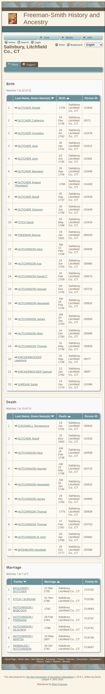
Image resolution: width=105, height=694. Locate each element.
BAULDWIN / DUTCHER (21, 590)
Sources (66, 661)
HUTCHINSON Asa (30, 263)
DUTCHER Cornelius (31, 133)
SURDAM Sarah (28, 384)
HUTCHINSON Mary (30, 333)
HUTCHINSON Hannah (32, 289)
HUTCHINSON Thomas (32, 346)
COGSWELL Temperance (33, 425)
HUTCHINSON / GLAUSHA (23, 628)
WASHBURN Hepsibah (32, 549)
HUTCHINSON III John (32, 537)
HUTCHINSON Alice (30, 249)
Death (65, 416)
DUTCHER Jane (28, 145)
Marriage (52, 581)
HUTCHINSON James (31, 319)
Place (13, 64)
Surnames (50, 659)
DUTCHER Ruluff (28, 196)
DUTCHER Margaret (30, 171)
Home (12, 42)
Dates (48, 661)
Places (40, 661)
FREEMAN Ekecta (29, 235)
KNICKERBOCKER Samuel (35, 371)
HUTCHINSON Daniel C (33, 276)
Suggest (28, 64)
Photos (61, 659)
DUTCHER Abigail (29, 107)
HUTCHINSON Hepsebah (33, 303)
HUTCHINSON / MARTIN (23, 638)
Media (69, 37)
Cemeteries (94, 659)
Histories (70, 659)
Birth (64, 98)
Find (46, 37)
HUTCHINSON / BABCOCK (23, 609)
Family (20, 581)
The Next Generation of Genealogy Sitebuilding (50, 677)
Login (38, 42)
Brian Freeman (59, 684)
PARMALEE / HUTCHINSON (22, 647)
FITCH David (26, 222)
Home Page (10, 659)
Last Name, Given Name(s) (34, 98)
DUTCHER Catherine (31, 120)
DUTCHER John (28, 158)
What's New (23, 659)
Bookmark (77, 44)
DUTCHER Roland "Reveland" (28, 184)
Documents (82, 659)
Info (90, 37)
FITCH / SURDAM (24, 599)
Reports (56, 661)
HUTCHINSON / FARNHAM (23, 618)
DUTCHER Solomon (30, 209)
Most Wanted (37, 659)
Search (25, 42)
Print (62, 44)
